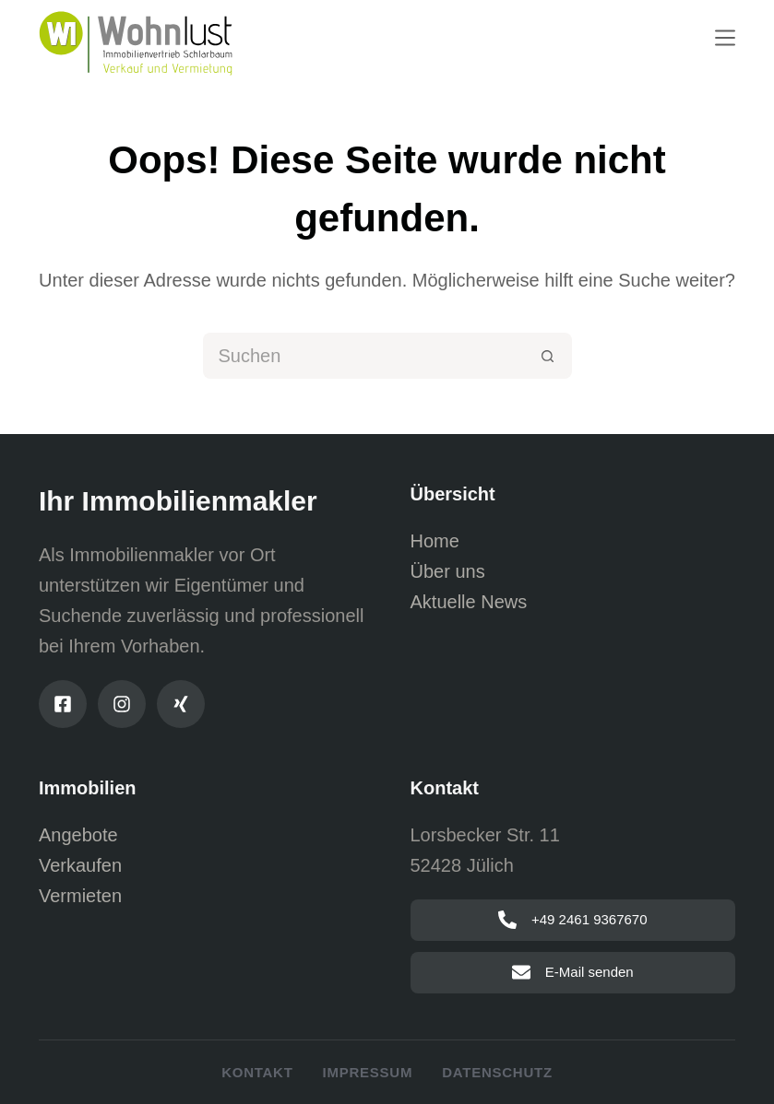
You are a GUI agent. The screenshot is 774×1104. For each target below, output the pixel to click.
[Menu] (725, 38)
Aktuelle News (469, 602)
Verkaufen (80, 865)
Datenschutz (497, 1072)
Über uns (448, 571)
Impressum (368, 1072)
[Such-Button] (549, 356)
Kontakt (256, 1072)
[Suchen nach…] (364, 356)
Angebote (78, 835)
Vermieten (80, 896)
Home (435, 541)
